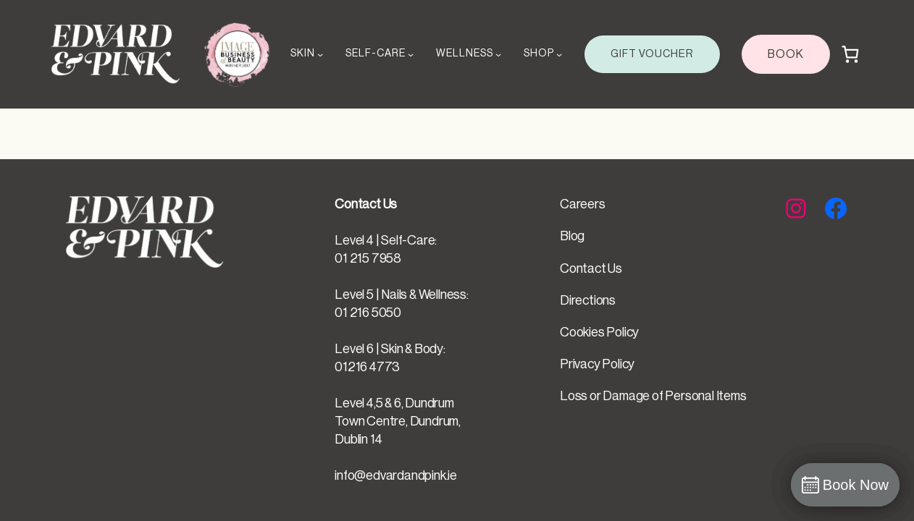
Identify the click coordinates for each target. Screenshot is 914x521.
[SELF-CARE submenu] (411, 54)
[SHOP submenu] (559, 54)
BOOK (786, 54)
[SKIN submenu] (320, 54)
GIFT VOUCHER (652, 53)
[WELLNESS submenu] (498, 54)
